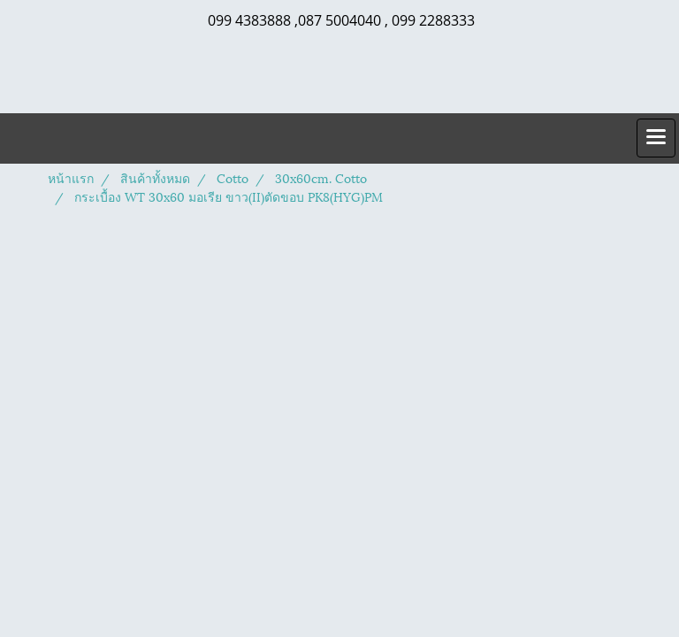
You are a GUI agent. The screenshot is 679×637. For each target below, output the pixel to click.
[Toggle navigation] (656, 138)
